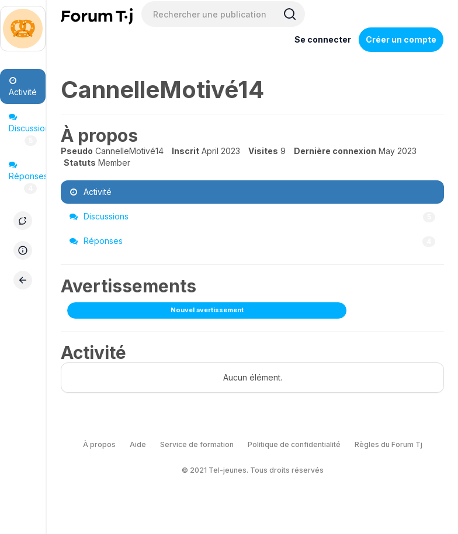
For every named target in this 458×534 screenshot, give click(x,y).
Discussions (27, 129)
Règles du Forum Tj (388, 444)
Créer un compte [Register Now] (401, 39)
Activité (23, 86)
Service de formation (197, 444)
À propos (99, 444)
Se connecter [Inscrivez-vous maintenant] (322, 39)
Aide (138, 444)
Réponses (27, 177)
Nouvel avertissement (207, 310)
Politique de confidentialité (294, 444)
